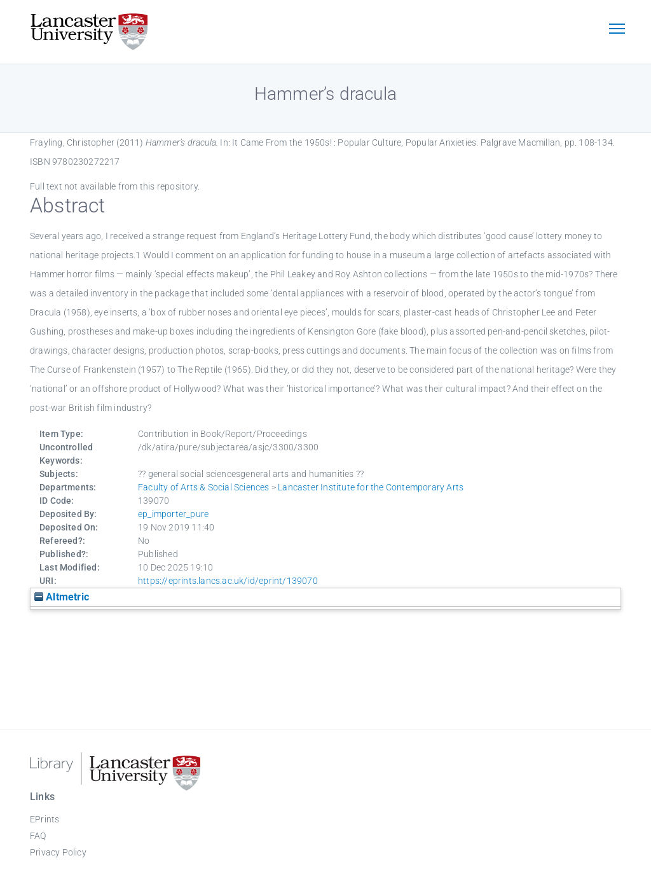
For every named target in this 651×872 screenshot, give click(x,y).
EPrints (44, 819)
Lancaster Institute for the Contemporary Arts (370, 487)
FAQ (38, 836)
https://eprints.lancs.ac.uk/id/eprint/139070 (228, 581)
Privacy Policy (58, 852)
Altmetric (61, 597)
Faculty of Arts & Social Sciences (204, 487)
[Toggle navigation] (617, 30)
